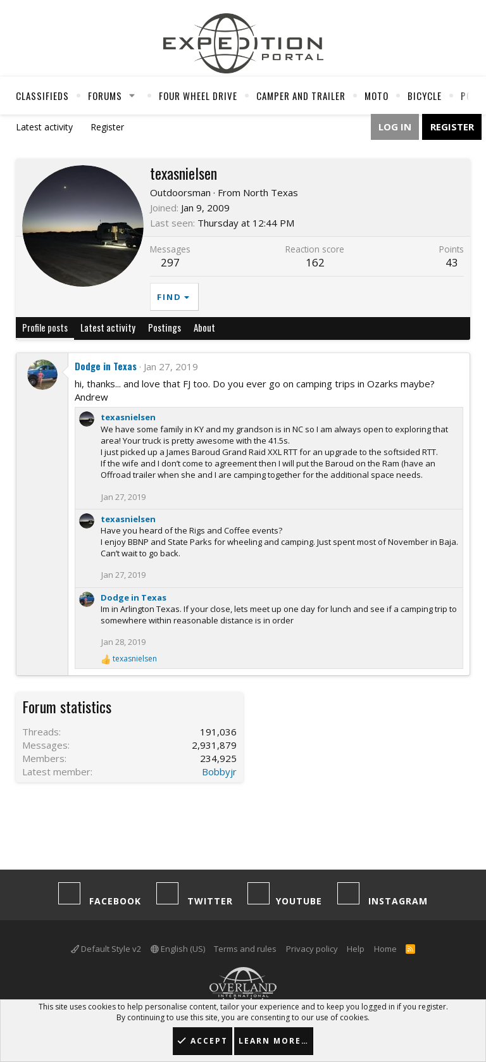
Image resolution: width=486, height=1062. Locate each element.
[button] (132, 96)
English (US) (178, 948)
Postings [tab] (164, 327)
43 (452, 262)
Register (107, 127)
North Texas (270, 192)
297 (170, 262)
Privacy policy (312, 948)
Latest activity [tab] (107, 327)
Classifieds (42, 96)
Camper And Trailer (301, 96)
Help (355, 948)
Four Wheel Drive (198, 96)
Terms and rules (245, 948)
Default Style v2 (106, 948)
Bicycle (425, 96)
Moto (376, 96)
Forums (105, 96)
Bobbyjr (219, 771)
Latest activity (44, 127)
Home (385, 948)
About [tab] (204, 327)
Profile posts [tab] (45, 327)
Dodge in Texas (106, 366)
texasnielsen (128, 417)
